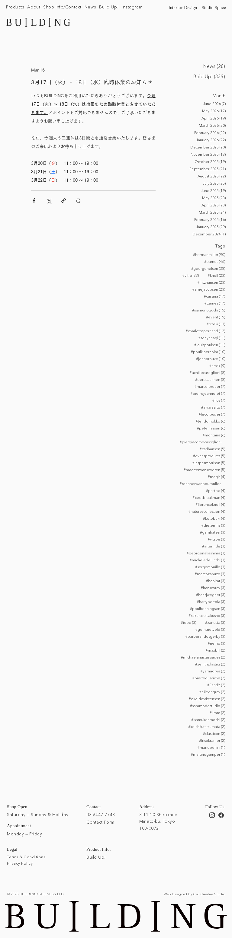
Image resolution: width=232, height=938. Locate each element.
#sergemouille (210, 566)
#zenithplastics (210, 664)
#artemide (213, 546)
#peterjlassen (211, 428)
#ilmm (217, 712)
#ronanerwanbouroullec (202, 483)
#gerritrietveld (210, 629)
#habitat (215, 580)
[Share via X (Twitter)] (49, 200)
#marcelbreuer (210, 386)
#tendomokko (210, 421)
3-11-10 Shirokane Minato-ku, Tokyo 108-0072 (158, 820)
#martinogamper (208, 754)
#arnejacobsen (208, 289)
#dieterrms (213, 525)
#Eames (215, 303)
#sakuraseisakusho (207, 615)
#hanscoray (213, 587)
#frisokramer (212, 740)
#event (215, 316)
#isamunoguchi (208, 310)
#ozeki (216, 323)
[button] (15, 7)
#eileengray (212, 691)
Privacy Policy (20, 862)
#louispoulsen (209, 344)
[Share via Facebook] (34, 200)
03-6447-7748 (100, 814)
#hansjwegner (210, 594)
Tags (220, 246)
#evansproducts (209, 455)
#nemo (216, 643)
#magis (216, 476)
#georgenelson (208, 268)
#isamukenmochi (208, 719)
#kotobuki (214, 518)
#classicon (214, 733)
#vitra (190, 275)
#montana (214, 434)
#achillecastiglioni (207, 372)
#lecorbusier (212, 414)
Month (219, 95)
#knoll (216, 275)
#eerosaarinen (210, 379)
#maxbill (215, 650)
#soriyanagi (211, 337)
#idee (188, 622)
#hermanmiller (209, 254)
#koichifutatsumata (206, 726)
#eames (214, 261)
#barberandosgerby (205, 636)
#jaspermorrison (208, 462)
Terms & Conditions (26, 856)
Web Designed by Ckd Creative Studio (194, 893)
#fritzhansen (211, 282)
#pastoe (215, 490)
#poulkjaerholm (208, 351)
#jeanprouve (210, 358)
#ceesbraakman (209, 497)
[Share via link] (63, 200)
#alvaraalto (213, 407)
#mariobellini (211, 747)
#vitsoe (216, 539)
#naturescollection (206, 511)
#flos (218, 400)
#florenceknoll (210, 504)
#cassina (214, 296)
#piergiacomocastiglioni (202, 441)
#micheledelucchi (207, 559)
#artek (217, 365)
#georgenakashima (206, 552)
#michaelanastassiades (203, 657)
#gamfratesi (212, 532)
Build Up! (96, 857)
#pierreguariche (208, 677)
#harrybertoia (211, 601)
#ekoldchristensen (207, 698)
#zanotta (215, 622)
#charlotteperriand (205, 330)
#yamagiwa (213, 670)
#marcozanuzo (210, 573)
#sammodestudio (207, 705)
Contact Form (100, 822)
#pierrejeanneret (208, 393)
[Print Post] (78, 200)
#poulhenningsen (207, 608)
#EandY (216, 684)
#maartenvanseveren (204, 469)
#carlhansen (212, 448)
